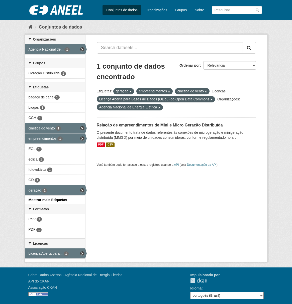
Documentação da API (202, 165)
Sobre (199, 10)
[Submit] (257, 10)
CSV (110, 144)
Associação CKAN (42, 287)
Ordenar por (189, 65)
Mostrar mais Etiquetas (48, 200)
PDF (101, 144)
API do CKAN (39, 281)
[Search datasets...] (170, 48)
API (176, 165)
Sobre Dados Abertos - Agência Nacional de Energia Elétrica (75, 275)
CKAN (198, 280)
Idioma (196, 288)
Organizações (156, 10)
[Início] (30, 27)
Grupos (181, 10)
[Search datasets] (237, 10)
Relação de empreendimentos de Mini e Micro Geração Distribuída (160, 125)
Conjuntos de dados (122, 10)
